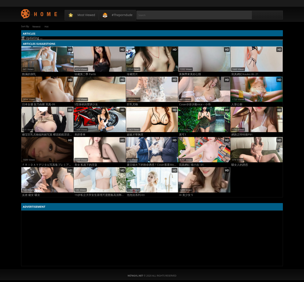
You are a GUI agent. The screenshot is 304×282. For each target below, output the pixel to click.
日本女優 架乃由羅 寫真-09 (38, 104)
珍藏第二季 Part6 (85, 74)
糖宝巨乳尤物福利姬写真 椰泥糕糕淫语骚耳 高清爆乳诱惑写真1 (47, 134)
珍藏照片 (132, 74)
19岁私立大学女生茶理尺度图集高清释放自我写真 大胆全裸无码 (100, 195)
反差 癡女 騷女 (31, 195)
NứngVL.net (39, 13)
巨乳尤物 (132, 104)
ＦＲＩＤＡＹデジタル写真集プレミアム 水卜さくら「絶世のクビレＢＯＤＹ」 (47, 164)
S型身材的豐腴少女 (86, 104)
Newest (37, 26)
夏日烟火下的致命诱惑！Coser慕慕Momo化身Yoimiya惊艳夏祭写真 (152, 164)
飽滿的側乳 (29, 74)
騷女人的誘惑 (239, 164)
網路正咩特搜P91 (242, 134)
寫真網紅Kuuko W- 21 (244, 74)
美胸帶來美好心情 (190, 74)
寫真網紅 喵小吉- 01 (191, 164)
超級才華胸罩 (135, 134)
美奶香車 (80, 134)
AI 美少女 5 (186, 195)
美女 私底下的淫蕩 (86, 164)
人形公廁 (236, 104)
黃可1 (182, 134)
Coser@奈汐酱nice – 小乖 (195, 104)
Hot (48, 26)
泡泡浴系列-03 (136, 195)
